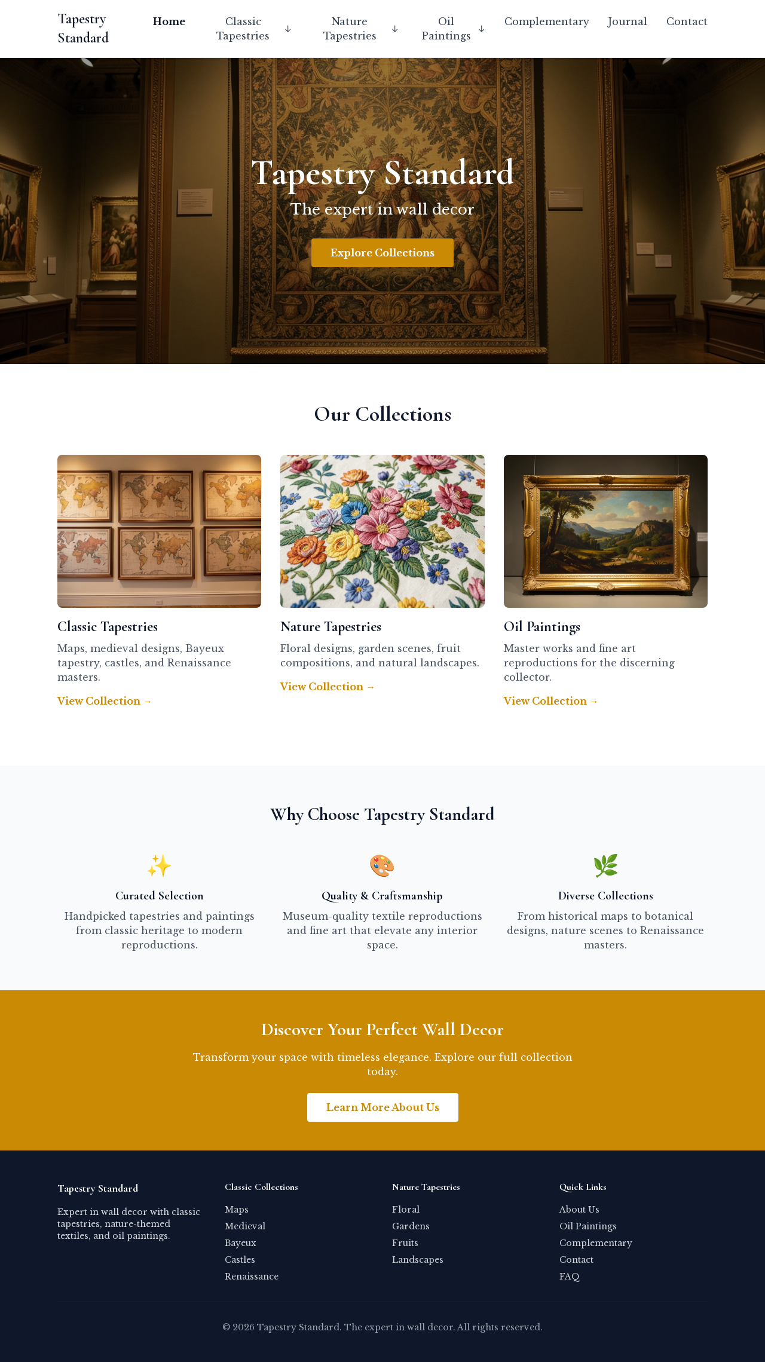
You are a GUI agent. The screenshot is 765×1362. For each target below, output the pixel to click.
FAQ (569, 1276)
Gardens (411, 1226)
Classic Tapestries (254, 29)
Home (169, 21)
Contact (687, 21)
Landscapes (417, 1259)
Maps (237, 1209)
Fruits (405, 1243)
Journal (627, 21)
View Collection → (104, 701)
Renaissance (252, 1276)
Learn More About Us (382, 1107)
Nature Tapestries (361, 29)
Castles (240, 1259)
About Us (579, 1209)
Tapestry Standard (83, 28)
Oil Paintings (453, 29)
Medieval (245, 1226)
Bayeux (240, 1243)
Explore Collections (382, 253)
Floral (406, 1209)
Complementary (546, 21)
